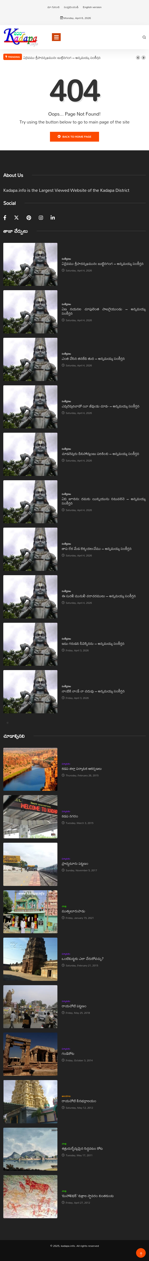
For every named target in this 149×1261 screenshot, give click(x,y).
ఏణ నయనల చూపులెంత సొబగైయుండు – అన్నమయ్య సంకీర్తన (104, 311)
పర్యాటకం (66, 764)
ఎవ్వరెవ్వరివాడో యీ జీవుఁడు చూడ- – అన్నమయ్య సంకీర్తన (101, 406)
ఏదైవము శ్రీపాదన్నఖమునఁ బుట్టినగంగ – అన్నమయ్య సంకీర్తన (62, 57)
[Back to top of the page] (141, 1254)
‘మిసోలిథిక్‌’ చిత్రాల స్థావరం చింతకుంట (88, 1195)
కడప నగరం (70, 816)
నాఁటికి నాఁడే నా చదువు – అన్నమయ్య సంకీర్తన (93, 691)
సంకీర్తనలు (66, 259)
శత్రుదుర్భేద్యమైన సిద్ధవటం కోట (82, 1148)
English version (92, 7)
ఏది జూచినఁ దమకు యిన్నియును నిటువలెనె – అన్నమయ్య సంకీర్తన (104, 501)
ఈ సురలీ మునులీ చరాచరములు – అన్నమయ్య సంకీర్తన (99, 595)
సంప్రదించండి (71, 7)
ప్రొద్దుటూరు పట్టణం (75, 863)
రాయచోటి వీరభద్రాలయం (79, 1100)
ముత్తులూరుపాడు (73, 910)
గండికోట (68, 1053)
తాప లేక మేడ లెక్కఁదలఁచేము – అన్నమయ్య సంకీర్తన (96, 548)
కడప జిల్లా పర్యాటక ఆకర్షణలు (82, 768)
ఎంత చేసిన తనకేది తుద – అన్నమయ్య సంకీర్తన (93, 358)
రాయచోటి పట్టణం (74, 1005)
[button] (138, 57)
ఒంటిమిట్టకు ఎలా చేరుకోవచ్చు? (83, 958)
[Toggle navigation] (56, 37)
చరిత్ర (64, 906)
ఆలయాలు (66, 1096)
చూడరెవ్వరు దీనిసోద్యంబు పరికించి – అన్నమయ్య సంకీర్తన (100, 453)
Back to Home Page (74, 136)
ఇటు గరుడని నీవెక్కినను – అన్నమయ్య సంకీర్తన (93, 643)
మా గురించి (54, 7)
